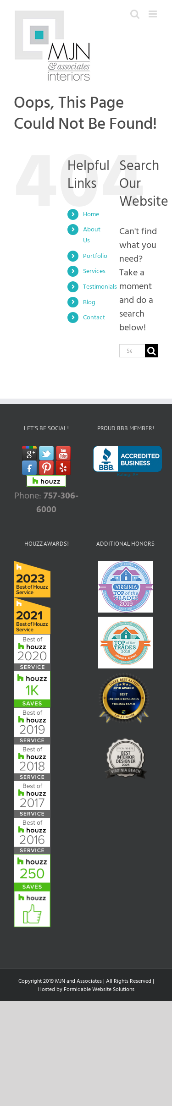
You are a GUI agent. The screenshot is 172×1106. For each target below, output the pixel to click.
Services (94, 271)
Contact (94, 317)
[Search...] (132, 350)
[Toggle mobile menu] (153, 14)
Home (91, 214)
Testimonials (100, 286)
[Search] (151, 350)
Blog (89, 302)
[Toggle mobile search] (134, 14)
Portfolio (95, 256)
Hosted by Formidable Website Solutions (86, 989)
